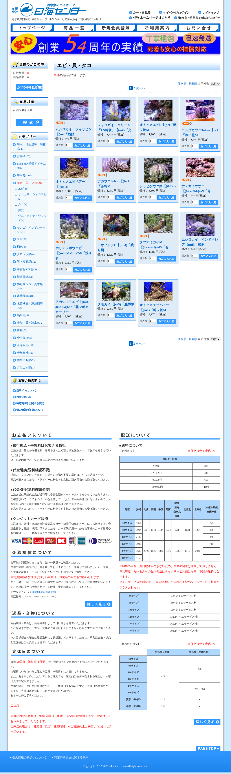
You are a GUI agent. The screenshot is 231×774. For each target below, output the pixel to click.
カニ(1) (22, 204)
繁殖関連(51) (25, 276)
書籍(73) (22, 330)
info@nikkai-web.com (44, 591)
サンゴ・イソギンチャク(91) (31, 229)
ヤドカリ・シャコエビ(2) (32, 196)
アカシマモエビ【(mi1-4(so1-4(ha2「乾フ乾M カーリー (73, 307)
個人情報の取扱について (30, 409)
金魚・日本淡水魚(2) (30, 322)
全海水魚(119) (25, 345)
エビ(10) (23, 188)
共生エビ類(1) (26, 367)
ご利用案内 (157, 28)
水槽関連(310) (26, 295)
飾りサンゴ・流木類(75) (30, 286)
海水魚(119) (24, 175)
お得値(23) (23, 156)
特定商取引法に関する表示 (71, 757)
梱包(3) (21, 246)
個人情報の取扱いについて (29, 757)
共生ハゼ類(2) (26, 360)
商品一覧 (74, 28)
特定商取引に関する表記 (30, 403)
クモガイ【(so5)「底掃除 (115, 304)
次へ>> (140, 88)
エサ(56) (22, 239)
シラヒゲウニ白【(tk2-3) (157, 186)
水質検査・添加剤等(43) (30, 305)
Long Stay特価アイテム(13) (31, 165)
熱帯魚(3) (23, 315)
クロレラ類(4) (26, 254)
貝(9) (21, 210)
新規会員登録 (115, 28)
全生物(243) (24, 337)
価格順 (182, 83)
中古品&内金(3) (27, 269)
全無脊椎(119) (25, 352)
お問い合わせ (23, 397)
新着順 (193, 83)
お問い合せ (198, 28)
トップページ (32, 28)
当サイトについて (26, 390)
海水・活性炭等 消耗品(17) (31, 146)
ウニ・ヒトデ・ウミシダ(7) (32, 218)
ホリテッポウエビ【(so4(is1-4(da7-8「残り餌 (73, 253)
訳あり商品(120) (27, 261)
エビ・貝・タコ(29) (29, 183)
